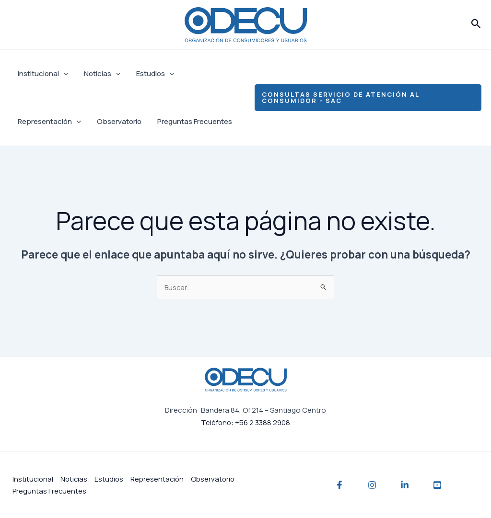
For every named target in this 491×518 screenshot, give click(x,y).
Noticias (100, 74)
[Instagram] (372, 485)
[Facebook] (339, 485)
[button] (476, 24)
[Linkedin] (404, 485)
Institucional (42, 74)
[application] (62, 74)
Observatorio (116, 121)
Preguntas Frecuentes (190, 121)
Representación (48, 122)
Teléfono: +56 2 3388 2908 (245, 422)
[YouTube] (437, 485)
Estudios (151, 74)
